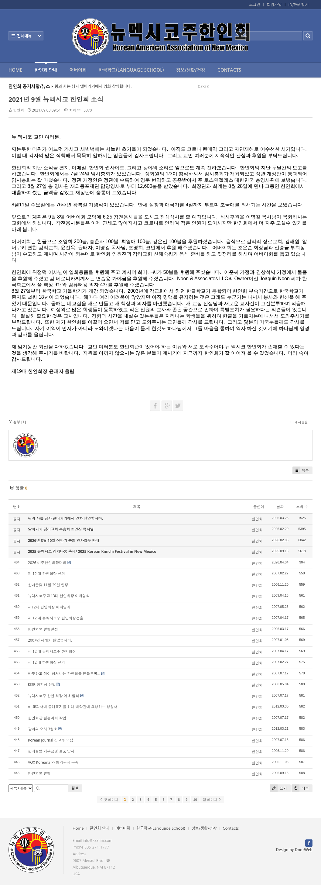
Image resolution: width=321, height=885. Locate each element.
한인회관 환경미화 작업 (47, 718)
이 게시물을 (299, 422)
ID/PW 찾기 (299, 5)
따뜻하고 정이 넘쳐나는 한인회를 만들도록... (64, 673)
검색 (75, 787)
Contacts (229, 70)
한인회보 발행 (39, 773)
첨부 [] (17, 422)
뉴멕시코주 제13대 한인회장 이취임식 (59, 595)
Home (15, 70)
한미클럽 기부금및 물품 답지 (51, 751)
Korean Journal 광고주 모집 (50, 740)
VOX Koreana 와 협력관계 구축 (53, 762)
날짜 (280, 506)
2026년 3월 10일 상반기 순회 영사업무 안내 (63, 540)
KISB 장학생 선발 (42, 684)
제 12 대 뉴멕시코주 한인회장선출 (55, 618)
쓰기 (278, 788)
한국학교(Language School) (131, 70)
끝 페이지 (212, 799)
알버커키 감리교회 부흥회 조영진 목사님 (61, 529)
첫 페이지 (109, 799)
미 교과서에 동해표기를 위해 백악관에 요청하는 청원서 (73, 706)
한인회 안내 (46, 67)
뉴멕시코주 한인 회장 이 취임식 (53, 695)
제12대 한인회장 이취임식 (49, 607)
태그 (300, 788)
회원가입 (274, 5)
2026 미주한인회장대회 (47, 562)
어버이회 (78, 70)
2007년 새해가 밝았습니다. (50, 640)
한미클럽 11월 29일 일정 (48, 584)
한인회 (18, 110)
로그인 (254, 5)
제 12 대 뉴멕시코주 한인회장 (52, 651)
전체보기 (26, 35)
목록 (300, 470)
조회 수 (302, 506)
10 (195, 799)
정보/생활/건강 (190, 70)
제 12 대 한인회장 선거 (46, 573)
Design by (294, 850)
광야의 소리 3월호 (42, 729)
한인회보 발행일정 (43, 629)
